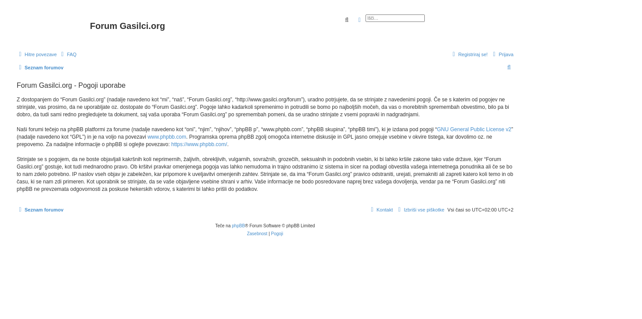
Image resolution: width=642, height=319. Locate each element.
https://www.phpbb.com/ (199, 144)
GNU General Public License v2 (474, 129)
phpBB (238, 225)
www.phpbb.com (166, 137)
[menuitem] (67, 54)
